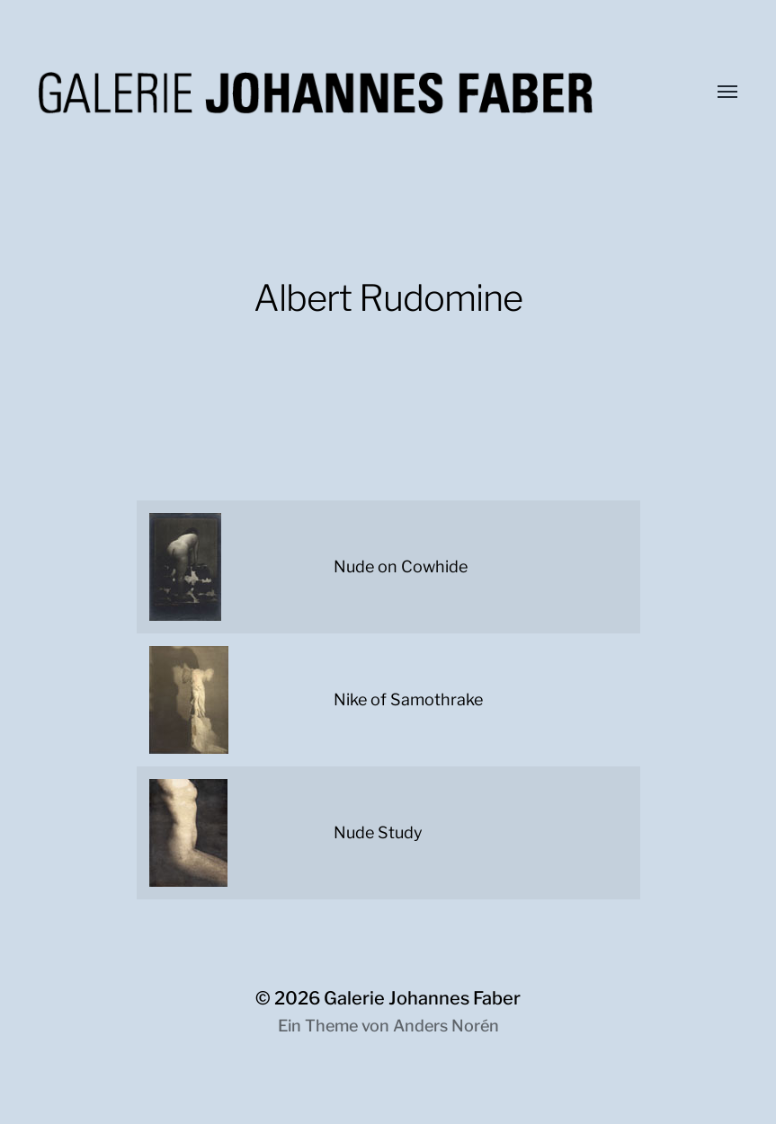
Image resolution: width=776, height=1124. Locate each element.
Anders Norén (446, 1025)
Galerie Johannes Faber (422, 998)
